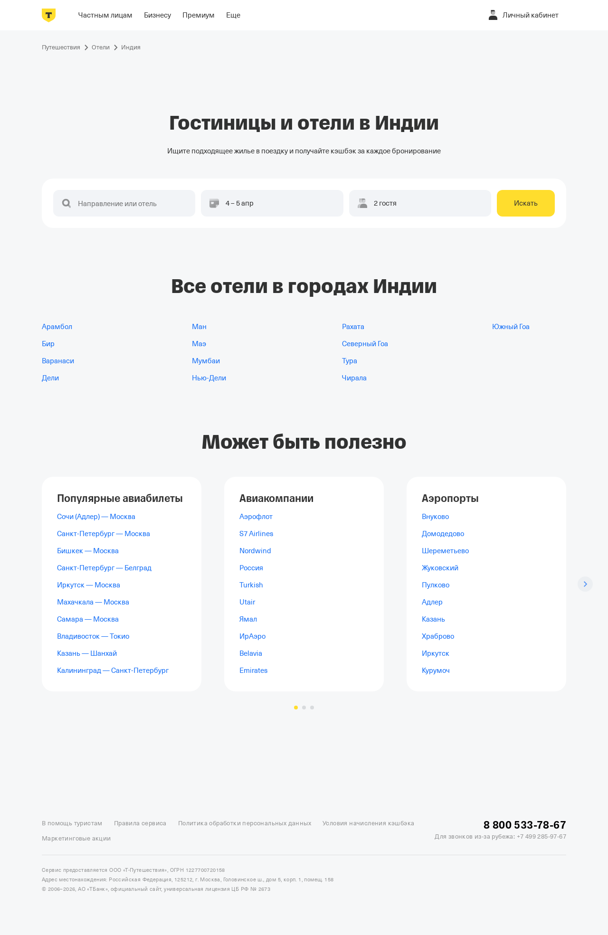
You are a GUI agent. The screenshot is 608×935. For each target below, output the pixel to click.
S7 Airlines (256, 534)
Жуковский (440, 568)
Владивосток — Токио (93, 636)
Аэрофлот (256, 516)
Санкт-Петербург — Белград (104, 568)
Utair (247, 602)
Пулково (435, 585)
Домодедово (443, 534)
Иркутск (435, 653)
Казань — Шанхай (87, 653)
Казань (433, 619)
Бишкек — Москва (88, 551)
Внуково (435, 516)
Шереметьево (445, 551)
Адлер (432, 602)
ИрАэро (252, 636)
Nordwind (255, 551)
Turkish (251, 585)
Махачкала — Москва (93, 602)
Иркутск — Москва (88, 585)
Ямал (248, 619)
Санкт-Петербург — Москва (103, 534)
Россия (251, 568)
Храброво (438, 636)
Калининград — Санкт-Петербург (113, 670)
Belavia (250, 653)
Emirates (253, 670)
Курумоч (436, 670)
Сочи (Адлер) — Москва (96, 516)
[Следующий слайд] (585, 584)
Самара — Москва (88, 619)
